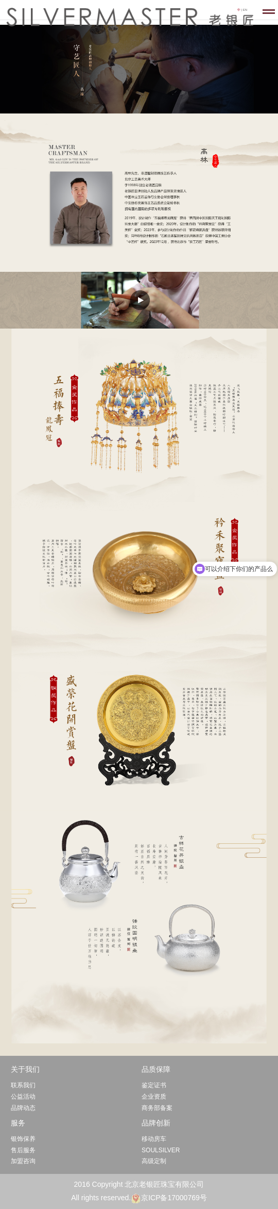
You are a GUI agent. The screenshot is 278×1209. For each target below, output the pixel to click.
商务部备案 (157, 1108)
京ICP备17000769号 (174, 1198)
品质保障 (156, 1069)
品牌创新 (156, 1123)
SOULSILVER (161, 1150)
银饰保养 (23, 1138)
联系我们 (23, 1085)
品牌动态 (23, 1108)
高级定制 (154, 1161)
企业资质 (154, 1096)
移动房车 (154, 1138)
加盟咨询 (23, 1161)
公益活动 (23, 1096)
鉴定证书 (154, 1085)
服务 (18, 1123)
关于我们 (25, 1069)
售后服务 (23, 1150)
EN (245, 9)
